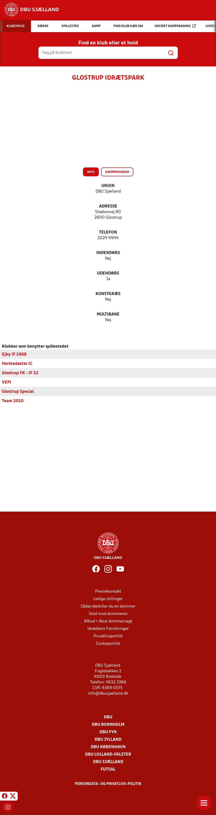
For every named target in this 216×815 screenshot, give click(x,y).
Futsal (108, 769)
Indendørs (108, 253)
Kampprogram (117, 172)
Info (91, 172)
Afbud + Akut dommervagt (108, 621)
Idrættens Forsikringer (108, 629)
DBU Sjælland (108, 762)
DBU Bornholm (108, 725)
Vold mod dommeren (108, 614)
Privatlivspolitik (108, 636)
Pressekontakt (108, 592)
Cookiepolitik (108, 644)
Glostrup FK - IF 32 (20, 373)
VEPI (6, 382)
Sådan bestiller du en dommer (108, 606)
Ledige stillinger (108, 599)
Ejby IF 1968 (14, 355)
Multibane (108, 314)
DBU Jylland (108, 740)
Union (108, 186)
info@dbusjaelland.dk (108, 694)
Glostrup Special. (18, 392)
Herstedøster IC (17, 364)
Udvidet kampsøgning (175, 26)
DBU (108, 717)
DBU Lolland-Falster (108, 755)
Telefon (108, 232)
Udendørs (108, 273)
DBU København (108, 747)
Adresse (108, 206)
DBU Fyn (108, 732)
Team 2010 (13, 401)
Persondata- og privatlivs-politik (108, 784)
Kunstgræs (108, 294)
